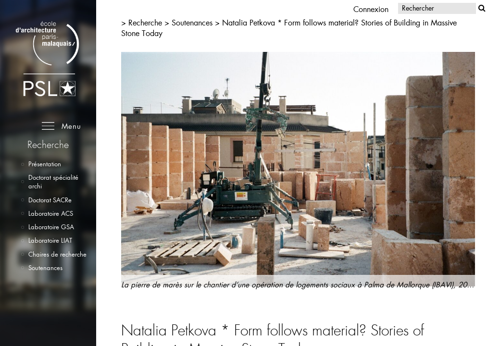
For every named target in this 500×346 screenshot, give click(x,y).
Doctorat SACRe (50, 200)
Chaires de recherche (57, 254)
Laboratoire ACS (50, 213)
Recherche (145, 22)
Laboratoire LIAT (50, 240)
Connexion (370, 9)
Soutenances (45, 268)
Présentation (44, 164)
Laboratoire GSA (51, 227)
